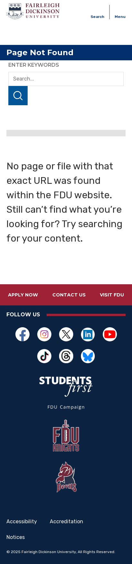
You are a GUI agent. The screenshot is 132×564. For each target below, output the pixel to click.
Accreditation (66, 522)
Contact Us (69, 295)
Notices (15, 537)
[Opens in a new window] (22, 334)
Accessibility (21, 522)
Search (18, 95)
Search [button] (97, 16)
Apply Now (23, 295)
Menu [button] (120, 16)
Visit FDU (112, 295)
